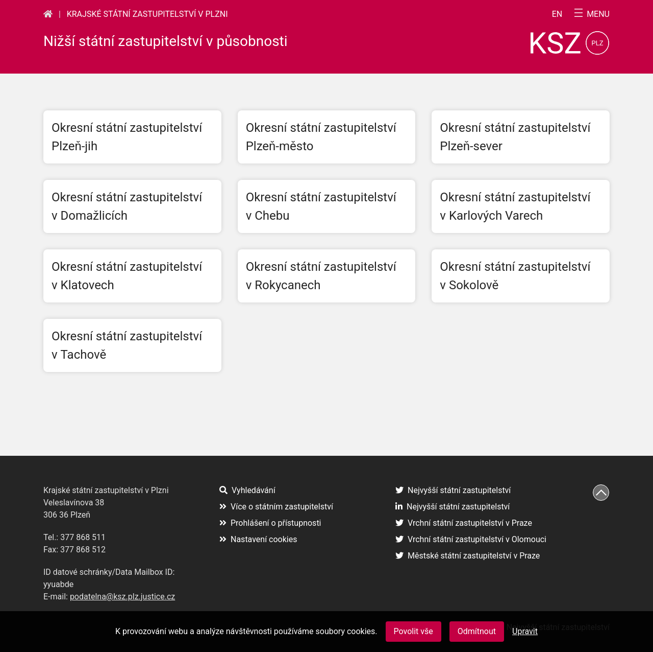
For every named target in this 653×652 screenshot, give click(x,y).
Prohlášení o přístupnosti (270, 523)
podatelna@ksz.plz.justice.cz (122, 596)
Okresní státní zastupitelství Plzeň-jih (127, 137)
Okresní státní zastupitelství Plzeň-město (321, 137)
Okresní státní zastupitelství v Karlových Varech (515, 206)
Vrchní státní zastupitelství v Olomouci (470, 539)
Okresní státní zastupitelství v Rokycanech (321, 276)
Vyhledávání (247, 490)
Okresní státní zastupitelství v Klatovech (127, 276)
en (557, 14)
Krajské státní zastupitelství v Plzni (147, 14)
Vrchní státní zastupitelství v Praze (463, 523)
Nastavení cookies (258, 539)
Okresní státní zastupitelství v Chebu (321, 206)
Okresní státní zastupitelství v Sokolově (515, 276)
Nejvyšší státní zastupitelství (453, 490)
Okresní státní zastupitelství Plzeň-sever (515, 137)
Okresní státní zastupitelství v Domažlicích (127, 206)
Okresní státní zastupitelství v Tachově (127, 345)
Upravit (525, 631)
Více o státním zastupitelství (276, 506)
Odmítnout (477, 631)
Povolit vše (413, 631)
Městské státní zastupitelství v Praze (467, 556)
